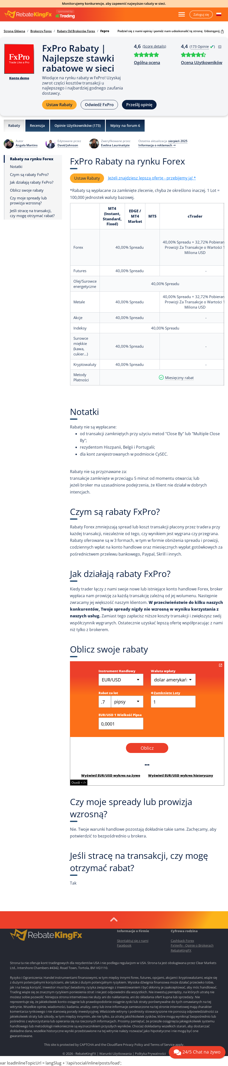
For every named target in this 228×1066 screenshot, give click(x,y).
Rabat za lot (108, 693)
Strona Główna (14, 31)
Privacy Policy (133, 1044)
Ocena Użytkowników (201, 62)
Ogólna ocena (147, 62)
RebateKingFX (181, 950)
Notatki (16, 166)
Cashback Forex (182, 940)
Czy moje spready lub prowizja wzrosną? (28, 200)
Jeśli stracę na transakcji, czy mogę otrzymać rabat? (32, 213)
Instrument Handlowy (117, 671)
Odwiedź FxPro (99, 104)
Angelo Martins (27, 145)
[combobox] (127, 702)
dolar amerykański (173, 680)
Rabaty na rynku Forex (31, 159)
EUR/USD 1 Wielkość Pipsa (120, 715)
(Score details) (154, 46)
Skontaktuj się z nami (132, 940)
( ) (206, 46)
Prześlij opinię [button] (139, 104)
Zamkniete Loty (165, 693)
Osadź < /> (78, 782)
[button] (218, 14)
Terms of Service (162, 1044)
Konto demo (19, 78)
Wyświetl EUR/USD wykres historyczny (180, 775)
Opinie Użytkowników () (78, 125)
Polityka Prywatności (150, 1053)
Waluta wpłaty (163, 671)
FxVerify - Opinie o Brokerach (192, 945)
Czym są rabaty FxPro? (29, 174)
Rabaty (14, 125)
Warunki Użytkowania (115, 1053)
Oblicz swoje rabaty (27, 190)
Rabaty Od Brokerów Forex (76, 31)
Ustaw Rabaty (59, 104)
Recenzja (37, 125)
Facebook (124, 945)
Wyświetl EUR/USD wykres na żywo (110, 775)
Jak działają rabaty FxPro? (31, 182)
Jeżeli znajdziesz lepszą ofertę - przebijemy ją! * (152, 178)
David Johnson (67, 145)
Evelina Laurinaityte (115, 145)
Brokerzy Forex (41, 31)
